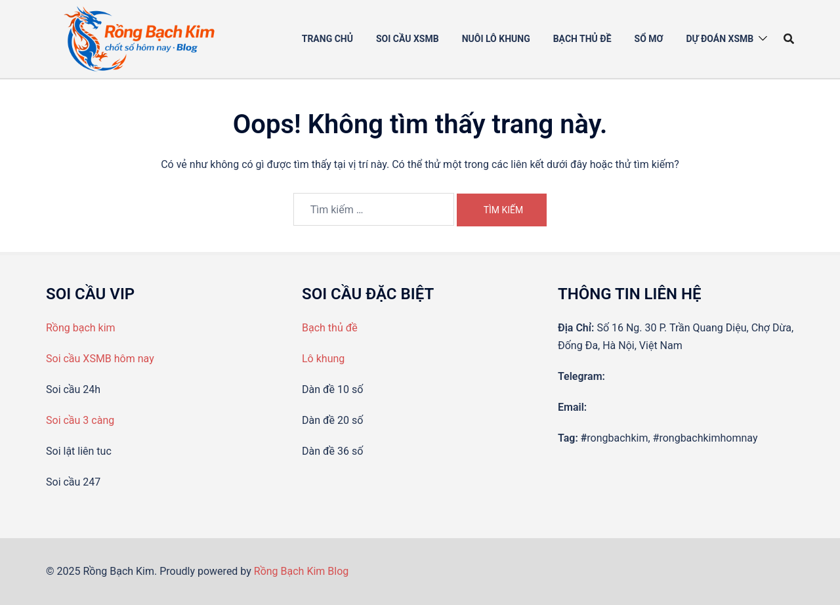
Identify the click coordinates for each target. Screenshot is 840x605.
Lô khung (323, 358)
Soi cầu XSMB (407, 38)
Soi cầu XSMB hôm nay (100, 358)
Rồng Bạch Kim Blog (301, 571)
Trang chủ (327, 38)
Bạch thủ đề (582, 38)
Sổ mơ (649, 38)
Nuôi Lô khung (496, 38)
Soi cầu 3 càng (80, 420)
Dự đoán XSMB (719, 38)
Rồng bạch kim (81, 328)
